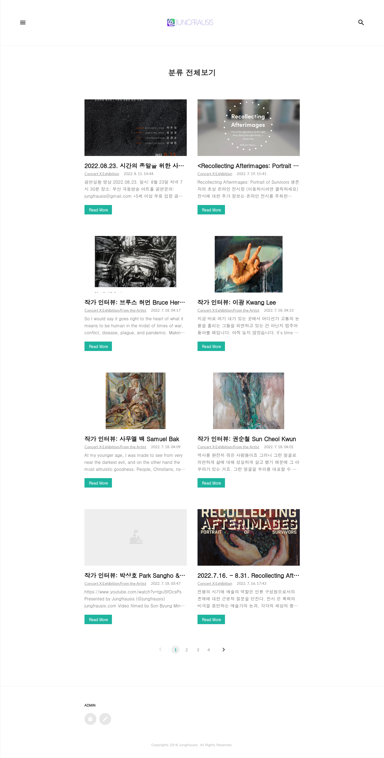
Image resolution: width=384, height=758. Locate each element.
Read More (98, 210)
